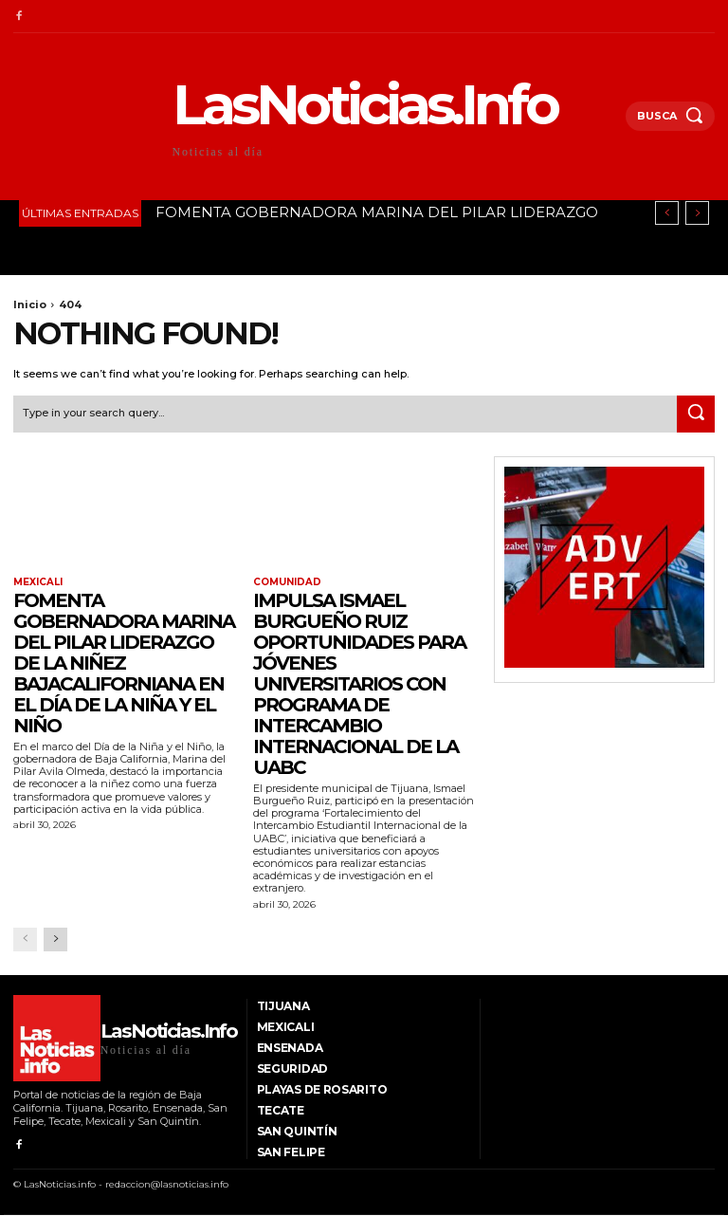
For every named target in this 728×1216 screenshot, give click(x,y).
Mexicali (38, 582)
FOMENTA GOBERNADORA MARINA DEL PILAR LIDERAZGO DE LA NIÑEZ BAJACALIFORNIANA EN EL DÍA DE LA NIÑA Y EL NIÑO (123, 663)
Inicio (29, 304)
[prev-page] (25, 938)
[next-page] (55, 938)
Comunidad (287, 582)
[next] (697, 213)
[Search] (696, 414)
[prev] (667, 213)
